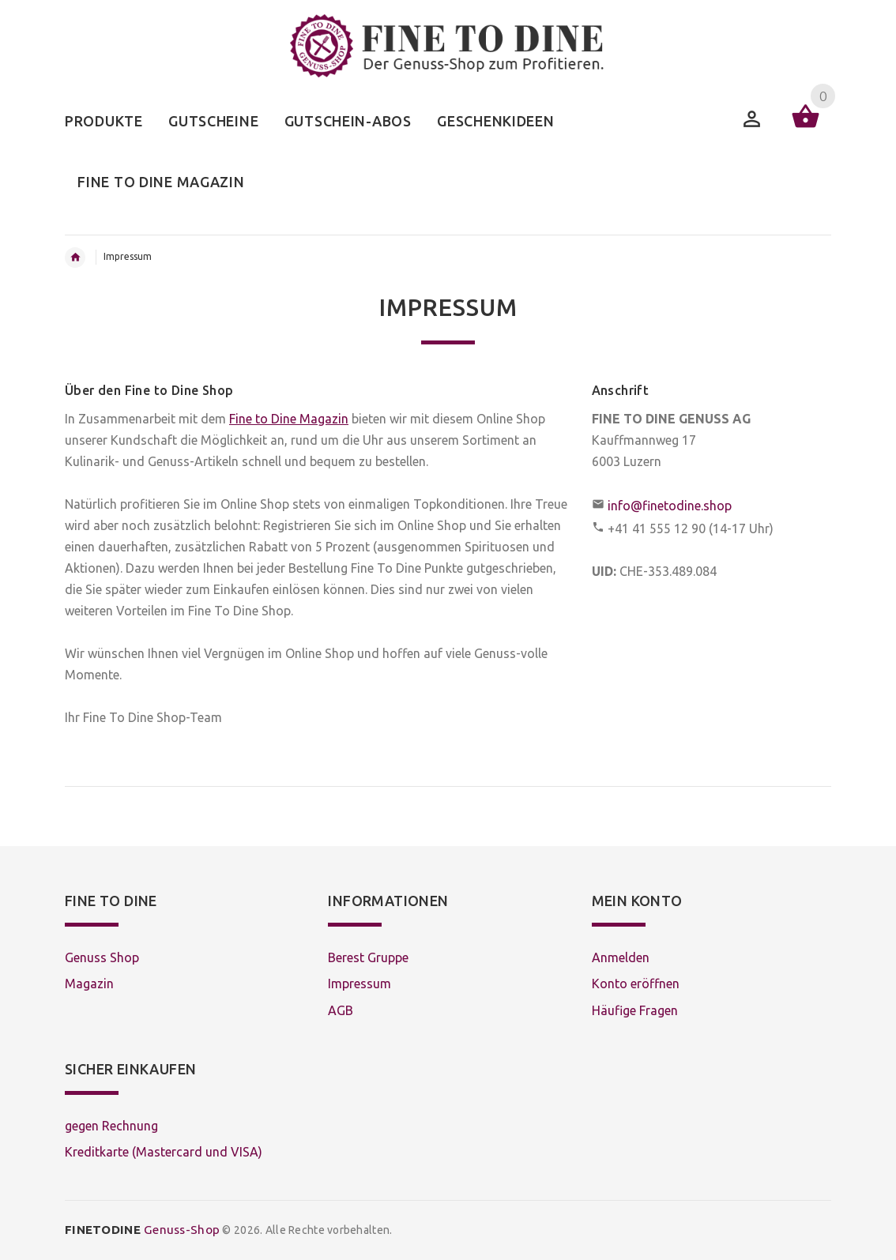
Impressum (359, 983)
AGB (340, 1010)
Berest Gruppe (368, 957)
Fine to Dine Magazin (288, 419)
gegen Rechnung (111, 1126)
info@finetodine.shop (670, 505)
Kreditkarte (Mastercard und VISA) (163, 1152)
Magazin (89, 983)
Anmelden (620, 957)
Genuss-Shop (142, 1229)
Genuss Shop (102, 957)
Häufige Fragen (635, 1010)
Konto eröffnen (636, 983)
